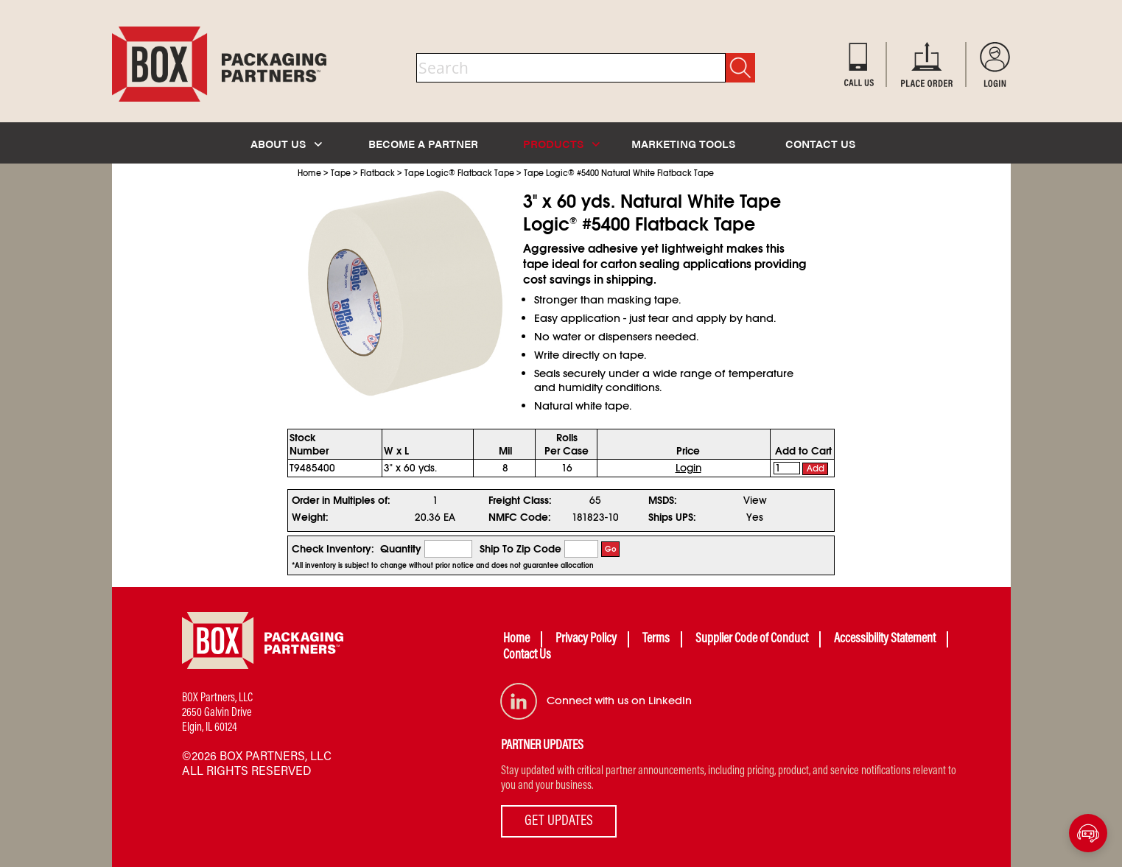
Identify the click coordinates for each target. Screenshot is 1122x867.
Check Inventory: (333, 548)
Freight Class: (520, 500)
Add (815, 468)
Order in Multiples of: (341, 500)
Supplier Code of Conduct (751, 639)
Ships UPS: (672, 517)
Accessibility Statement (885, 639)
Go (611, 549)
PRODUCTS (561, 143)
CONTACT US (820, 143)
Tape (341, 173)
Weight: (310, 517)
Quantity (400, 548)
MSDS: (662, 500)
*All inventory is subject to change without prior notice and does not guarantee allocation (443, 565)
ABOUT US (286, 143)
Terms (656, 639)
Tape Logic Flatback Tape (459, 173)
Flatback (377, 173)
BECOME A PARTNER (423, 143)
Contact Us (527, 655)
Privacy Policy (586, 639)
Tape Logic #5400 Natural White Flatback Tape (619, 173)
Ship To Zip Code (520, 548)
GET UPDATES (559, 821)
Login (688, 467)
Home (309, 173)
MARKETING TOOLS (683, 143)
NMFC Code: (519, 517)
